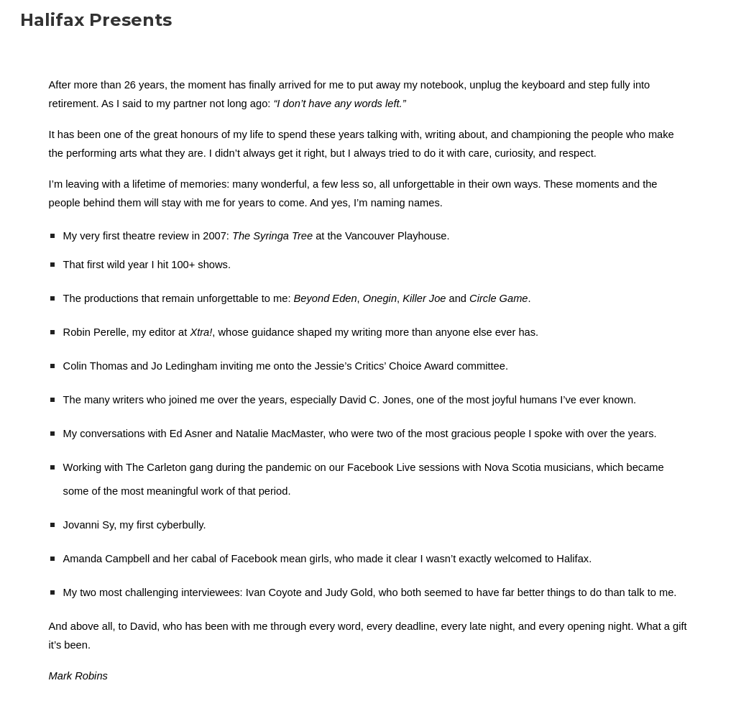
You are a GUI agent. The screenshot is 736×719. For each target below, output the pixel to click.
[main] (368, 380)
